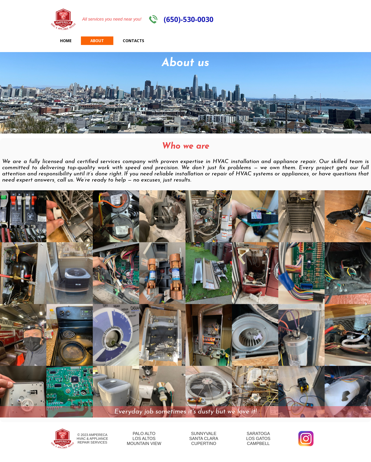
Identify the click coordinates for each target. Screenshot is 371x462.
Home (65, 40)
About (97, 40)
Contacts (133, 40)
